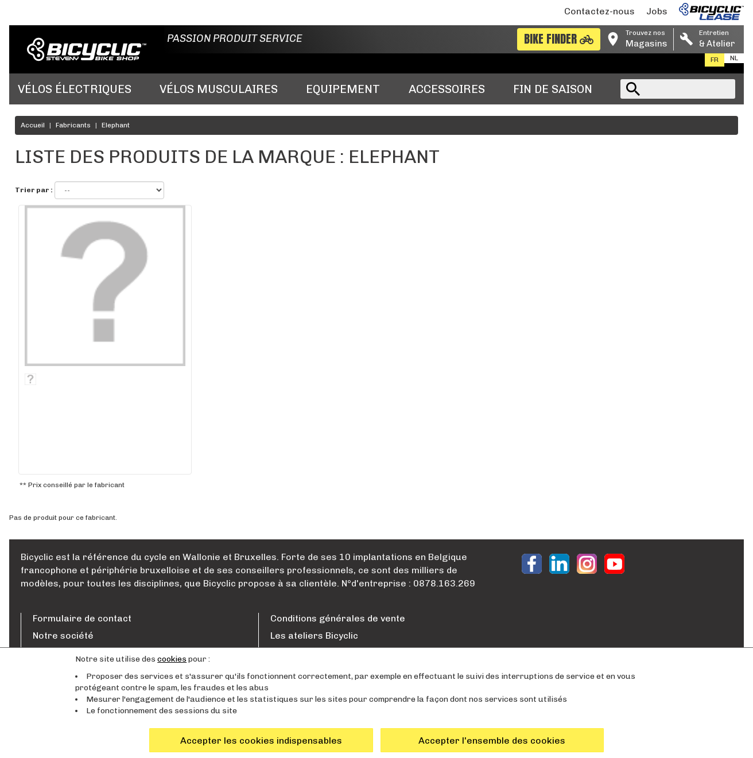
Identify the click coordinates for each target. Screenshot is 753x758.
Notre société (63, 635)
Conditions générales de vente (337, 618)
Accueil (33, 125)
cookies (172, 659)
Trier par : (34, 190)
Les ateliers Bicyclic (314, 635)
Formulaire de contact (82, 618)
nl (734, 58)
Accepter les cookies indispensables (261, 740)
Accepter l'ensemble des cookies (491, 740)
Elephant (116, 125)
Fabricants (73, 125)
